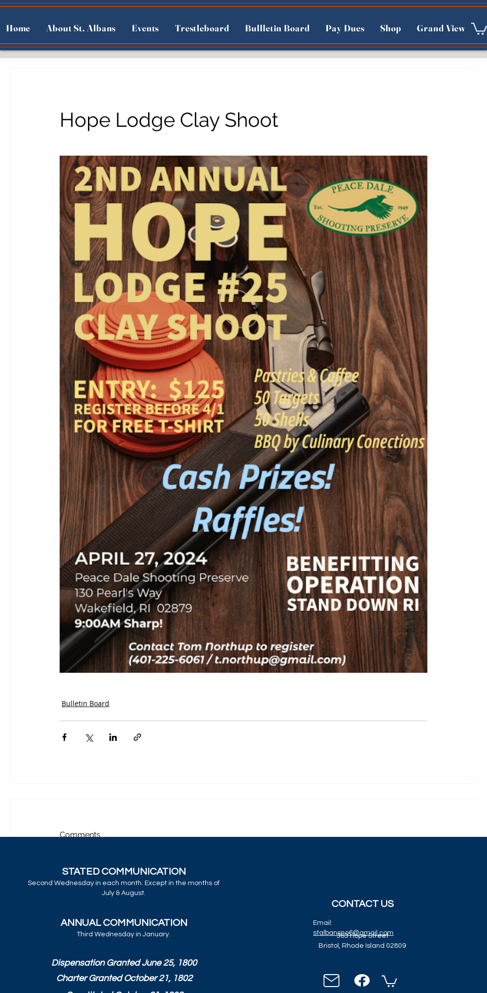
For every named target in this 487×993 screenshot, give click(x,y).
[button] (479, 28)
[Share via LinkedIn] (113, 737)
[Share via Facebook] (64, 737)
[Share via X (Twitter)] (88, 737)
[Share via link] (137, 737)
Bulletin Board (85, 703)
